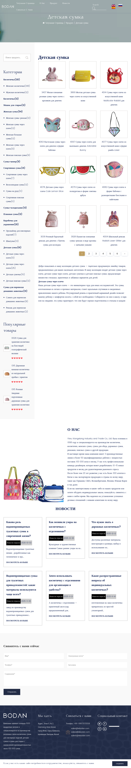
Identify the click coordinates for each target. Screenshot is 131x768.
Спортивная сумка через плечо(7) (16, 176)
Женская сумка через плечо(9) (15, 147)
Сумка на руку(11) (14, 191)
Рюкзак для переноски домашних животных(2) (17, 309)
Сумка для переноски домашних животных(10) (15, 289)
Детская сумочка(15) (15, 274)
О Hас (42, 3)
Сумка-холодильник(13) (15, 208)
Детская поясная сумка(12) (18, 281)
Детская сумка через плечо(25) (15, 266)
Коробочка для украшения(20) (11, 222)
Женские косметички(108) (18, 86)
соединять (120, 763)
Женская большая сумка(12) (13, 136)
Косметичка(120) (11, 79)
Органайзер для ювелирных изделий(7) (18, 232)
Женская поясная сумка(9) (18, 155)
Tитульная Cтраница (25, 3)
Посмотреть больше (17, 562)
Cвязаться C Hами (24, 9)
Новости (66, 3)
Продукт (53, 3)
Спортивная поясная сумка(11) (15, 199)
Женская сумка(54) (13, 111)
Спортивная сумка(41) (14, 168)
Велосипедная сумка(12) (17, 184)
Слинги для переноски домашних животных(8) (17, 299)
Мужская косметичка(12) (17, 92)
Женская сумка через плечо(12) (15, 126)
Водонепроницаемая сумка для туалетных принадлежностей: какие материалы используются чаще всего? (21, 585)
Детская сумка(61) (12, 247)
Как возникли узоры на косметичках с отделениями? (63, 527)
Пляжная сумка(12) (12, 214)
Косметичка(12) (11, 99)
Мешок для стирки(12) (14, 105)
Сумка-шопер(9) (11, 161)
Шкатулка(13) (12, 241)
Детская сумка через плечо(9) (15, 256)
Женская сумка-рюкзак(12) (18, 118)
